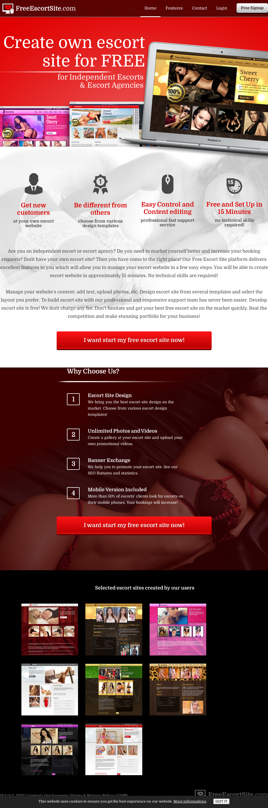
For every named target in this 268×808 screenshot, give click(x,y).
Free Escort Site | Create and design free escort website (39, 9)
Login (221, 8)
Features (174, 8)
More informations (189, 801)
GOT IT (221, 801)
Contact (199, 8)
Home (150, 8)
